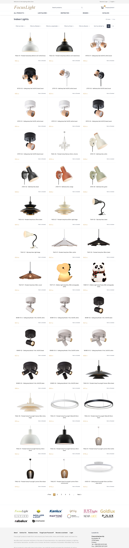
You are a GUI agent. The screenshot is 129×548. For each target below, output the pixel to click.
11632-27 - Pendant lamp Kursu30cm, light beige (64, 215)
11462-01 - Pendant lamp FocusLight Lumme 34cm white (98, 438)
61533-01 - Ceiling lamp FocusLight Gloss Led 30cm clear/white (98, 470)
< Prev (49, 482)
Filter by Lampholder (52, 26)
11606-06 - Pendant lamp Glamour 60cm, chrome (64, 151)
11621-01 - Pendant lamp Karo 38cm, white (64, 247)
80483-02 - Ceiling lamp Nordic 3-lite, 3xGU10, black (30, 374)
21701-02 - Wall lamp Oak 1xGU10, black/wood (98, 87)
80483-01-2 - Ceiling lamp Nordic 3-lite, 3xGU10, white (64, 342)
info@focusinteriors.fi (98, 536)
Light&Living (43, 13)
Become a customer (62, 520)
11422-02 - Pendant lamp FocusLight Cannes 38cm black (98, 374)
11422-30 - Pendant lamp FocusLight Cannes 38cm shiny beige (30, 407)
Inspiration (65, 13)
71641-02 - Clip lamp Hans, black (98, 215)
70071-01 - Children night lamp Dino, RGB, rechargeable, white (64, 279)
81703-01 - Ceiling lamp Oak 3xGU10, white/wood (99, 55)
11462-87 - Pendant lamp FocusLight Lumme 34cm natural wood (64, 470)
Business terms (33, 520)
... (73, 482)
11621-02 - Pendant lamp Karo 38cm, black (98, 247)
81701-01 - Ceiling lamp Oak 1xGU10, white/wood (30, 119)
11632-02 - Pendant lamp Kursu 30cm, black (30, 215)
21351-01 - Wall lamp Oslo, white (98, 151)
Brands (86, 13)
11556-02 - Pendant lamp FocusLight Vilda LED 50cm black (98, 407)
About (16, 520)
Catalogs (105, 13)
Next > (79, 482)
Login (71, 520)
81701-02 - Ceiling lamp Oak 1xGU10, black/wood (99, 119)
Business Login (104, 1)
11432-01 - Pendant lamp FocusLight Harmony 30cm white (30, 439)
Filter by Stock (68, 26)
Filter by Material (35, 26)
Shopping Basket (110, 7)
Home (108, 19)
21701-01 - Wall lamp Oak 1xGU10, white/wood (64, 87)
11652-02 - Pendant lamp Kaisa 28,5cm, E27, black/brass (64, 55)
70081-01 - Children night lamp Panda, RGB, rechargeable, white (98, 279)
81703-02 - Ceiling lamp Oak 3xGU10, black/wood (30, 87)
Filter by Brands (83, 26)
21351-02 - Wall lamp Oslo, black (30, 183)
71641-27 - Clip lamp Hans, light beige (30, 247)
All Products (19, 13)
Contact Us (23, 520)
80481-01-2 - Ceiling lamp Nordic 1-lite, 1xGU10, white (30, 310)
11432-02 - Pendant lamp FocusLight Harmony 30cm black (64, 439)
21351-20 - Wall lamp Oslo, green (98, 183)
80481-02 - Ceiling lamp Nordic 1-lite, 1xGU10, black (98, 310)
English (112, 1)
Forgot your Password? (47, 520)
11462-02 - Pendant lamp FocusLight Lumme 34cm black (30, 470)
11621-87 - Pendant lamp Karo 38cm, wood (30, 279)
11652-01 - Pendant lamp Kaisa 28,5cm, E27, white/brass (30, 55)
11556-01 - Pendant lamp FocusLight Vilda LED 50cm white (64, 407)
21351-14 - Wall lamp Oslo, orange (64, 183)
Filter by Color (20, 26)
